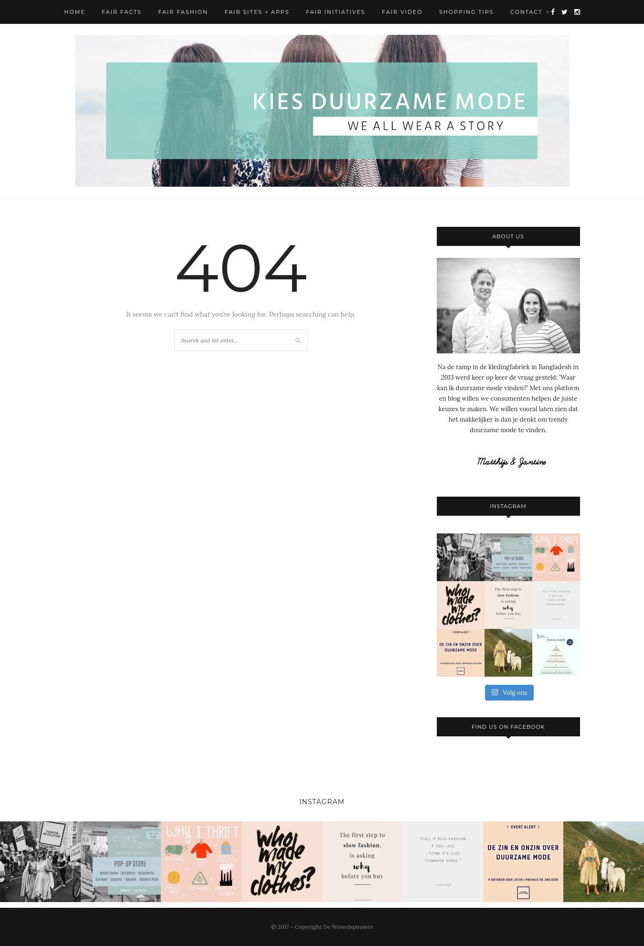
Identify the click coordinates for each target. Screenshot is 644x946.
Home (74, 12)
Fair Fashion (183, 12)
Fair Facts (122, 12)
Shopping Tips (466, 12)
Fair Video (402, 12)
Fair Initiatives (335, 12)
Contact (526, 12)
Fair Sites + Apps (257, 12)
